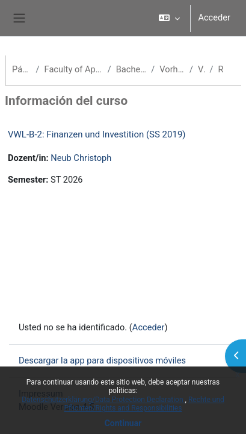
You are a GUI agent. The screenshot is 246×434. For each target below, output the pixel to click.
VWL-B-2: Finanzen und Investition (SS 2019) (97, 134)
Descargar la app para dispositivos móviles (102, 360)
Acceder (214, 17)
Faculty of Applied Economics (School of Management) (74, 69)
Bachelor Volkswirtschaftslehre (131, 69)
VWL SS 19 (201, 69)
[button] (169, 18)
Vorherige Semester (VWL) (172, 69)
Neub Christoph (81, 158)
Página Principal (21, 69)
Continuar (123, 423)
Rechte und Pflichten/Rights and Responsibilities (144, 403)
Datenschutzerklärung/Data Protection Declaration (103, 399)
